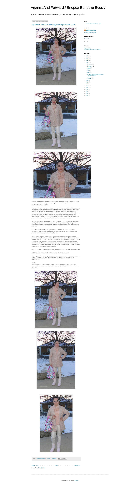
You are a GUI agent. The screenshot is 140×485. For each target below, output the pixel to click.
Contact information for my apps (93, 23)
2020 (87, 58)
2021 (87, 56)
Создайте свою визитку (89, 41)
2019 (87, 60)
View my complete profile (90, 32)
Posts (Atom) (41, 468)
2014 (87, 87)
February (89, 78)
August (89, 68)
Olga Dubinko (87, 38)
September (90, 66)
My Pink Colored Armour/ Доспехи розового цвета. (54, 24)
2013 (87, 89)
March (89, 72)
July (88, 70)
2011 (87, 93)
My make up (87, 48)
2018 (87, 62)
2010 (87, 95)
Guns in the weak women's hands (92, 49)
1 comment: (53, 458)
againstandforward (91, 30)
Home (56, 465)
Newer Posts (35, 465)
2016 (87, 83)
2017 (87, 80)
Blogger (76, 480)
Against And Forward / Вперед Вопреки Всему (68, 7)
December (89, 64)
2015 (87, 85)
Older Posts (77, 465)
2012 (87, 91)
